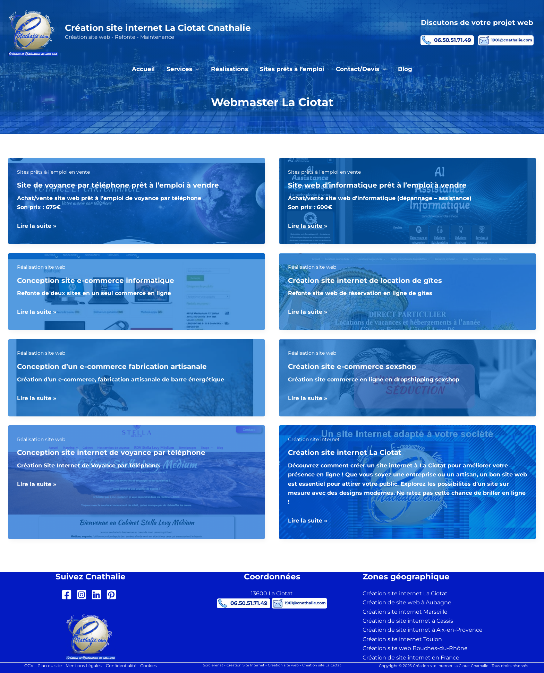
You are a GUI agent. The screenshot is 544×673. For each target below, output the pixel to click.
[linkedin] (98, 595)
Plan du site (49, 665)
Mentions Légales (84, 665)
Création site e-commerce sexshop (352, 367)
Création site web (283, 665)
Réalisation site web (41, 267)
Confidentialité (121, 665)
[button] (195, 69)
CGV (28, 665)
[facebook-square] (68, 595)
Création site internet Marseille (405, 612)
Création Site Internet (245, 665)
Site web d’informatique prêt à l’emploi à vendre (377, 185)
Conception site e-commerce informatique (95, 280)
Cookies (149, 665)
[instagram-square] (83, 595)
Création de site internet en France (411, 657)
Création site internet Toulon (402, 639)
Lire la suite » (36, 226)
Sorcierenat (213, 665)
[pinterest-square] (113, 595)
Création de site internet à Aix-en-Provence (423, 630)
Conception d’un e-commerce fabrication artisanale (112, 367)
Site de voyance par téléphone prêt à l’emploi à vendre (118, 185)
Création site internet (314, 440)
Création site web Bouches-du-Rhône (415, 648)
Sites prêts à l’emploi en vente (53, 172)
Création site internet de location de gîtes (365, 280)
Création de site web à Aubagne (407, 602)
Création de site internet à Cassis (408, 621)
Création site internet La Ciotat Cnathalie (158, 28)
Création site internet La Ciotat (344, 453)
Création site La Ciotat (321, 665)
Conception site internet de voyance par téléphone (111, 453)
